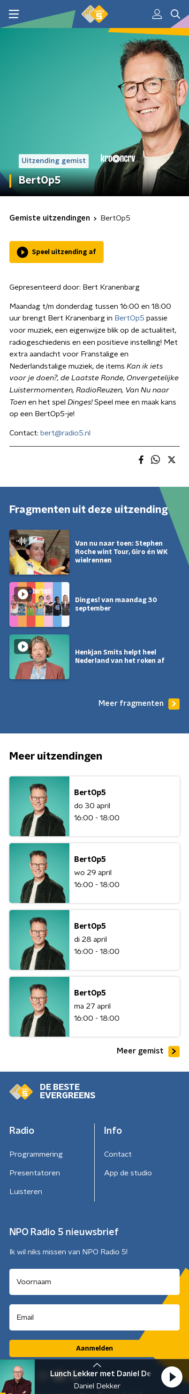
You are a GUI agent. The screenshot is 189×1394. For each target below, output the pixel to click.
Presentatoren (34, 1173)
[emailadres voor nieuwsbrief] (94, 1317)
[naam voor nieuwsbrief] (94, 1282)
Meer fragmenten (139, 704)
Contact (118, 1154)
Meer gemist (148, 1051)
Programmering (36, 1154)
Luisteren (25, 1191)
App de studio (128, 1173)
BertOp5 (129, 318)
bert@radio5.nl (65, 433)
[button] (172, 1377)
